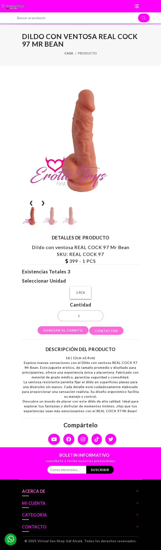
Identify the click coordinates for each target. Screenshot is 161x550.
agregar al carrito (63, 330)
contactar (106, 331)
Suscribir (100, 470)
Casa (68, 53)
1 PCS (80, 292)
